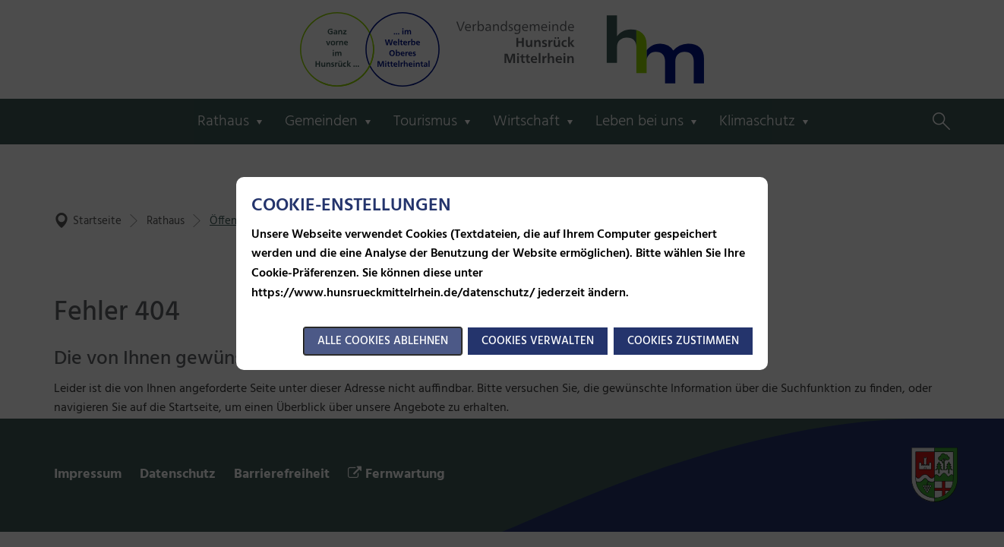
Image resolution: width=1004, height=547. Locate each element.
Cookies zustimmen (683, 341)
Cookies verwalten (537, 341)
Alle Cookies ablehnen (382, 341)
